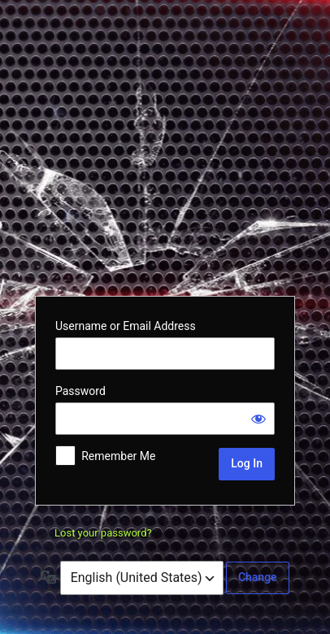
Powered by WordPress (165, 146)
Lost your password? (103, 533)
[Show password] (258, 418)
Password (80, 390)
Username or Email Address (125, 325)
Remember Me (118, 455)
